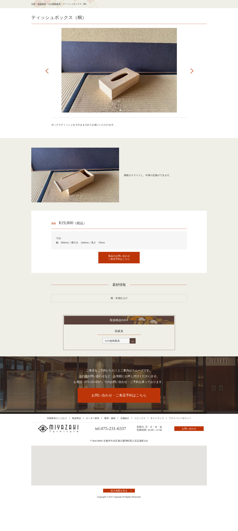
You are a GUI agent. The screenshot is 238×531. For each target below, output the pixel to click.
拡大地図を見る (119, 514)
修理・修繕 (109, 441)
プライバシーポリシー (180, 441)
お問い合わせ (192, 10)
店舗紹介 (124, 441)
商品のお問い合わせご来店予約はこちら (119, 281)
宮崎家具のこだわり (57, 441)
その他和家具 (54, 27)
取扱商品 (42, 27)
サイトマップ (157, 441)
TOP (33, 27)
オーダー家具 (92, 441)
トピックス (139, 441)
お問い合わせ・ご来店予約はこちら (119, 419)
